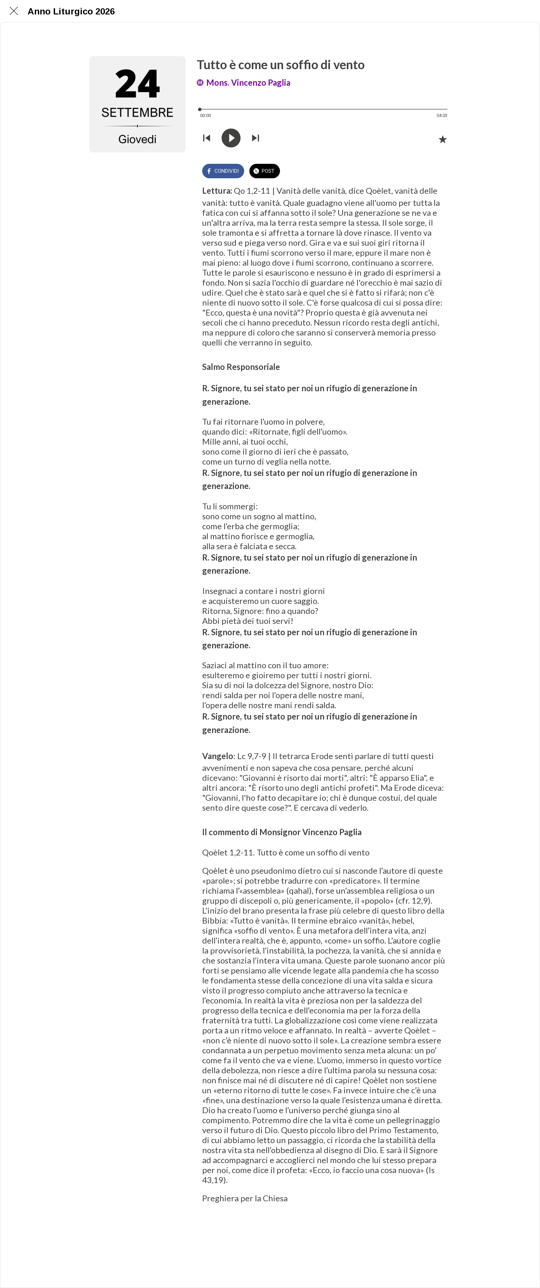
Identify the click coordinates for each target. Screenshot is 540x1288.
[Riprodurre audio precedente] (207, 139)
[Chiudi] (14, 11)
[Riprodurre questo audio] (231, 139)
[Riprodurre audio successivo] (255, 139)
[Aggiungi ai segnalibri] (442, 139)
